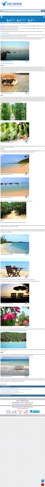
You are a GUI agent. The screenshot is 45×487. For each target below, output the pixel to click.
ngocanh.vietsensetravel (10, 20)
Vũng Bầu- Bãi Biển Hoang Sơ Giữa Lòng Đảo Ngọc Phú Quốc (12, 392)
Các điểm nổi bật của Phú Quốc (7, 63)
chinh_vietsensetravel (20, 20)
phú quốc (3, 28)
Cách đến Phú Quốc (5, 33)
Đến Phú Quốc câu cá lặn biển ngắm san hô (9, 393)
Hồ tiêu (2, 95)
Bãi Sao (2, 352)
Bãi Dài (2, 220)
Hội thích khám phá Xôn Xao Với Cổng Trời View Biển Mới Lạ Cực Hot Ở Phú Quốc (16, 389)
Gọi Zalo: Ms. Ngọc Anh (8, 20)
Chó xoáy (2, 65)
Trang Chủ (14, 4)
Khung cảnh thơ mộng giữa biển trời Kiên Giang (9, 390)
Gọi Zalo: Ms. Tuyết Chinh (18, 20)
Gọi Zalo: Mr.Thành (29, 20)
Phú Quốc (33, 28)
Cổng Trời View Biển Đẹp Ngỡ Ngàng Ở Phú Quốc (10, 388)
